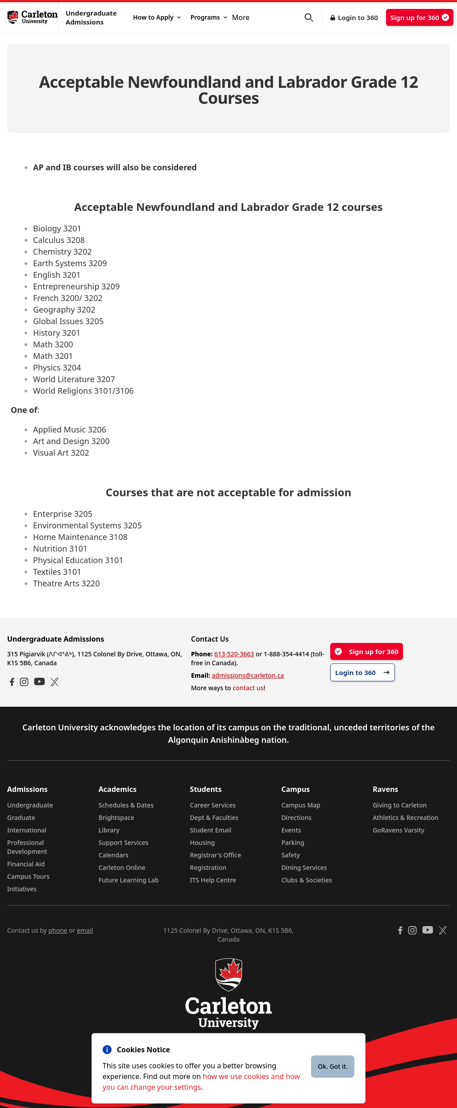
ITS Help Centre (213, 880)
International (26, 830)
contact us (248, 688)
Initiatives (22, 889)
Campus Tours (28, 876)
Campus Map (300, 805)
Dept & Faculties (214, 817)
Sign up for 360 (420, 17)
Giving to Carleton (400, 805)
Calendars (114, 855)
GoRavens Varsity (398, 830)
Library (109, 830)
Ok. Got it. (333, 1066)
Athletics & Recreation (405, 817)
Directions (296, 817)
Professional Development (27, 847)
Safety (290, 855)
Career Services (213, 805)
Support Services (124, 842)
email (85, 930)
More (241, 17)
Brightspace (116, 817)
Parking (292, 842)
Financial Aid (26, 864)
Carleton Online (122, 867)
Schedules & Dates (126, 805)
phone (57, 930)
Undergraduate (30, 805)
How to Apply (157, 17)
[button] (313, 17)
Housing (202, 842)
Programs (209, 17)
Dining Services (304, 867)
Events (291, 830)
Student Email (211, 830)
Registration (208, 867)
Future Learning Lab (129, 880)
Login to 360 (358, 17)
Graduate (21, 817)
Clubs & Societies (306, 880)
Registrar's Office (215, 855)
